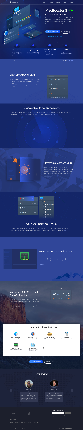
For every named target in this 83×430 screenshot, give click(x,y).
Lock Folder (12, 422)
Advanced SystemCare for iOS (26, 422)
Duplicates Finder (33, 348)
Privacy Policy (22, 428)
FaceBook (67, 428)
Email (72, 428)
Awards (13, 416)
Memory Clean (15, 348)
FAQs (29, 413)
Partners (13, 413)
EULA (34, 428)
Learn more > (13, 89)
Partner (71, 2)
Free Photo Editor (36, 422)
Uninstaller (66, 337)
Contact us (14, 414)
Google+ (71, 428)
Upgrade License (31, 412)
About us (13, 412)
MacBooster (15, 2)
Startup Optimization (16, 337)
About (65, 2)
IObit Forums (30, 414)
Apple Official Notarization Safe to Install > (54, 36)
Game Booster (17, 422)
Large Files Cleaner (49, 337)
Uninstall (37, 428)
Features (71, 60)
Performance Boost (32, 337)
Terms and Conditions (29, 428)
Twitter (69, 428)
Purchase (51, 2)
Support (58, 2)
